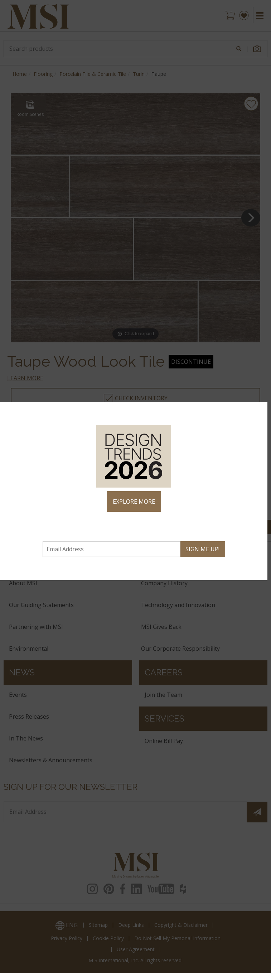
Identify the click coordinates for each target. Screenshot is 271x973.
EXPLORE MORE (134, 501)
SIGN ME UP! (202, 549)
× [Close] (259, 411)
